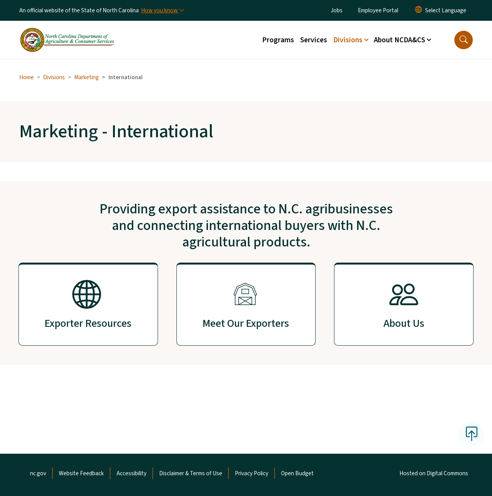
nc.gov (38, 473)
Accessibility (131, 473)
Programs (278, 40)
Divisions (54, 77)
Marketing (86, 77)
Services (313, 40)
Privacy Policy (251, 473)
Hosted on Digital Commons (433, 473)
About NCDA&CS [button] (399, 40)
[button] (463, 40)
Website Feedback (81, 473)
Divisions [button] (347, 40)
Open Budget (297, 473)
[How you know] (162, 10)
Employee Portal (378, 10)
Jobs (336, 10)
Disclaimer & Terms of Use (190, 473)
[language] (445, 10)
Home (26, 77)
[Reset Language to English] (418, 10)
